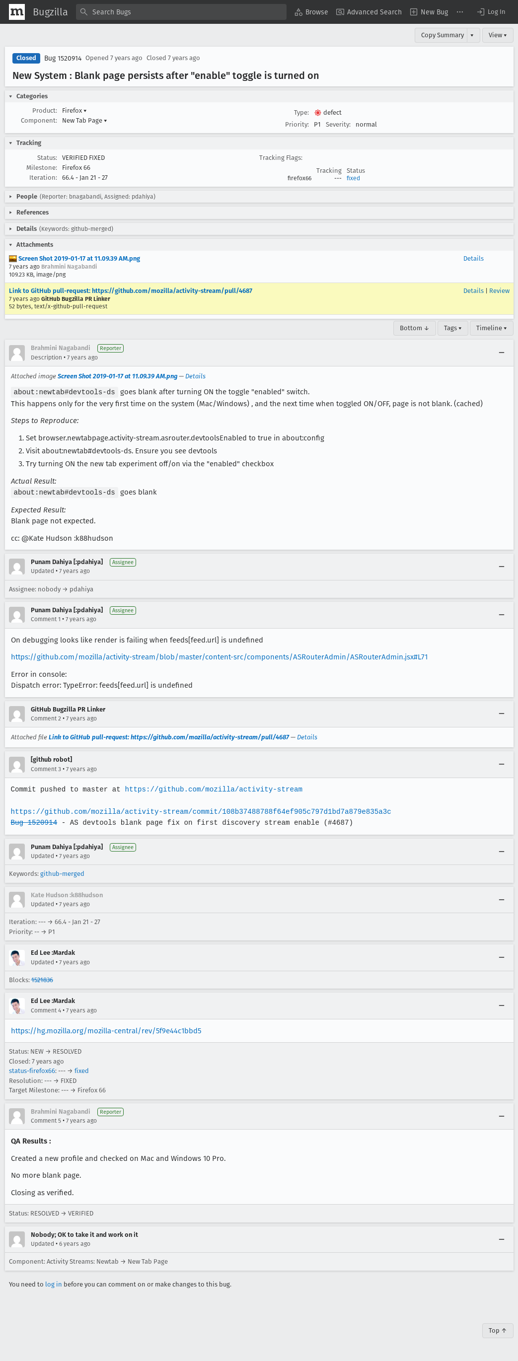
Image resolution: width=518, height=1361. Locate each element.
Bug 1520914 (62, 58)
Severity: (338, 124)
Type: (301, 112)
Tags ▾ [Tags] (453, 328)
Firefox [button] (74, 110)
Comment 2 (46, 717)
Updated (42, 570)
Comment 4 (46, 1009)
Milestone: (41, 167)
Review (499, 290)
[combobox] (181, 12)
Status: (47, 157)
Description (46, 357)
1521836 (42, 979)
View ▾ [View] (498, 35)
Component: (39, 120)
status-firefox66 (32, 1070)
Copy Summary (442, 35)
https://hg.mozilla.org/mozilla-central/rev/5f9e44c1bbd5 (106, 1029)
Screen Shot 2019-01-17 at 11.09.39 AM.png (74, 258)
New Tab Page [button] (84, 120)
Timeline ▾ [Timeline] (491, 328)
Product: (44, 110)
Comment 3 (46, 768)
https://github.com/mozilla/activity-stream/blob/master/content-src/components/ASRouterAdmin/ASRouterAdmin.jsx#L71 (219, 655)
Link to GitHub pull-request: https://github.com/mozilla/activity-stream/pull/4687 (130, 290)
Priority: (297, 124)
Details (473, 258)
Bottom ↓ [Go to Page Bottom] (415, 328)
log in (53, 1283)
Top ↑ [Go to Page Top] (498, 1329)
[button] (491, 12)
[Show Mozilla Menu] (17, 12)
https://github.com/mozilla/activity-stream (210, 788)
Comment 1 (46, 618)
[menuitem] (311, 12)
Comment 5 (46, 1119)
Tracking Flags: (280, 157)
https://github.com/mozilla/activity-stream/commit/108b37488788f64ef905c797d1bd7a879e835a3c (198, 810)
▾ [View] (472, 35)
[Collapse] (502, 353)
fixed (353, 178)
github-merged (62, 872)
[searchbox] (181, 12)
